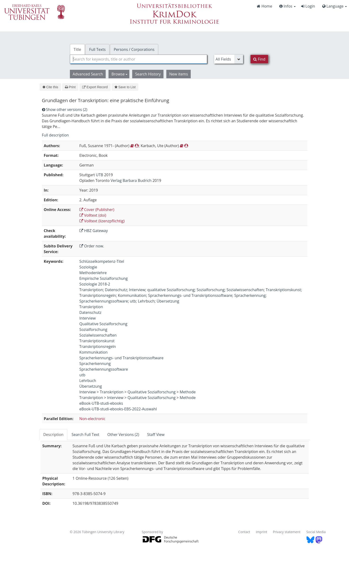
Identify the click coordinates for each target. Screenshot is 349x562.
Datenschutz (90, 312)
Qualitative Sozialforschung (103, 323)
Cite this (50, 87)
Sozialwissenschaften (98, 335)
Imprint (261, 532)
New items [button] (178, 74)
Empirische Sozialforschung (103, 278)
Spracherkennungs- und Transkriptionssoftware (121, 357)
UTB (99, 174)
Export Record (95, 87)
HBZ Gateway (93, 230)
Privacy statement (286, 532)
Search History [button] (148, 74)
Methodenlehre (93, 272)
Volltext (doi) (92, 215)
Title (77, 49)
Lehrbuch (87, 380)
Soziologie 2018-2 (94, 284)
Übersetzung (90, 386)
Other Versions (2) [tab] (123, 434)
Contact (244, 532)
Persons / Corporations (134, 49)
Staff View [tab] (155, 434)
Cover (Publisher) (96, 209)
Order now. (91, 246)
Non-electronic (92, 418)
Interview (87, 318)
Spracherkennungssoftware (103, 369)
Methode (187, 392)
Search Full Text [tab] (85, 434)
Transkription (91, 306)
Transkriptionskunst (97, 340)
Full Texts (97, 49)
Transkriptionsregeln (97, 346)
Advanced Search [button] (88, 74)
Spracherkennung (95, 363)
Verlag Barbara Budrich (131, 180)
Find (259, 59)
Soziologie (88, 267)
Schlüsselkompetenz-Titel (101, 261)
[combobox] (138, 59)
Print (70, 87)
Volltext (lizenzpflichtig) (102, 221)
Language (334, 6)
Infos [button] (287, 6)
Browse (119, 74)
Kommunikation (93, 352)
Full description (55, 135)
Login (308, 6)
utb (82, 375)
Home (264, 6)
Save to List (125, 87)
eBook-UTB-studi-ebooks (101, 403)
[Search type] (228, 59)
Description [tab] (53, 434)
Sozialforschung (93, 329)
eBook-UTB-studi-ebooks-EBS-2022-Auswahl (118, 409)
